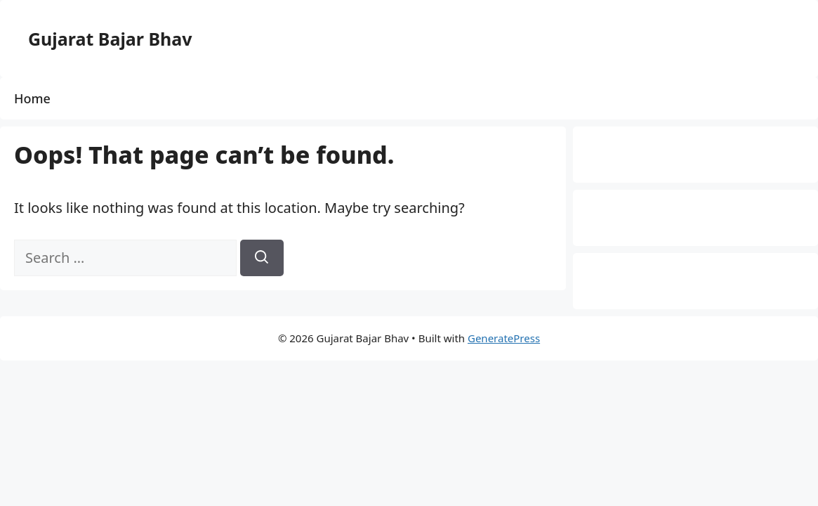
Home (32, 98)
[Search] (262, 258)
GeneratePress (504, 338)
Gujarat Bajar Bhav (110, 39)
